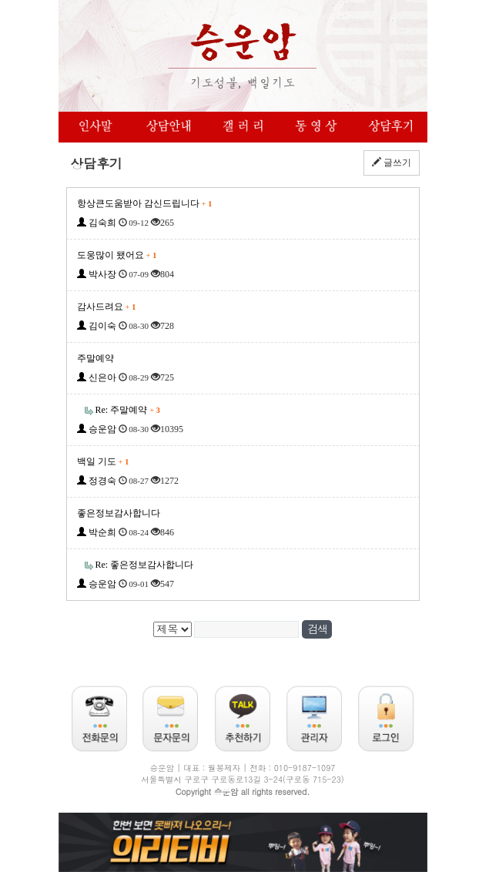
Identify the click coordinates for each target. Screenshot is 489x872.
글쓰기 (391, 162)
